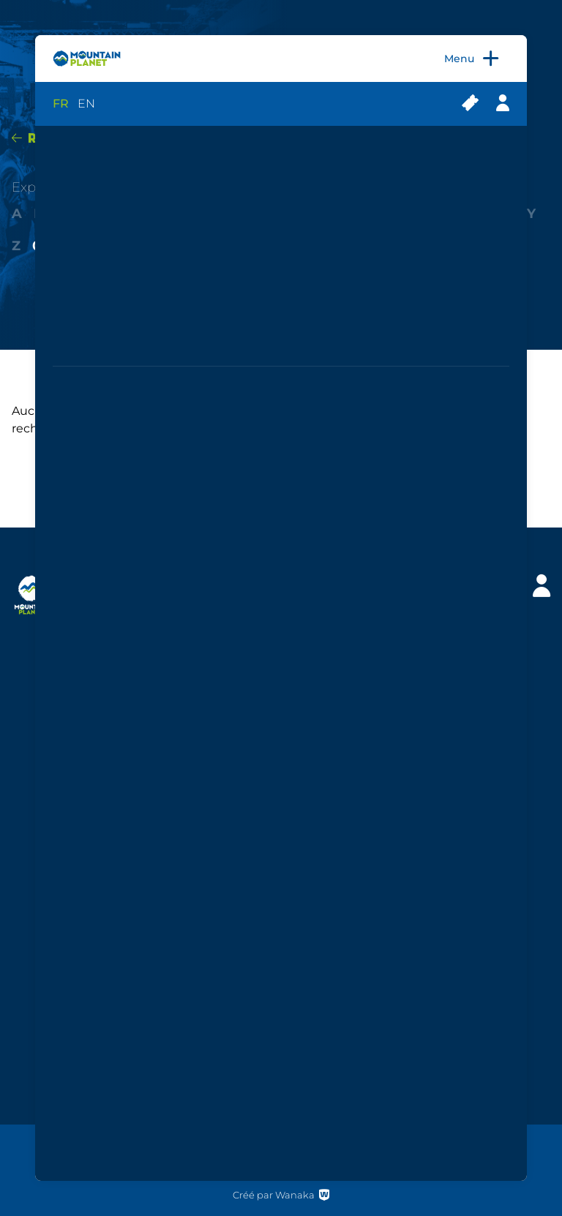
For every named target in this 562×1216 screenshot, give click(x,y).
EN (86, 103)
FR (61, 103)
